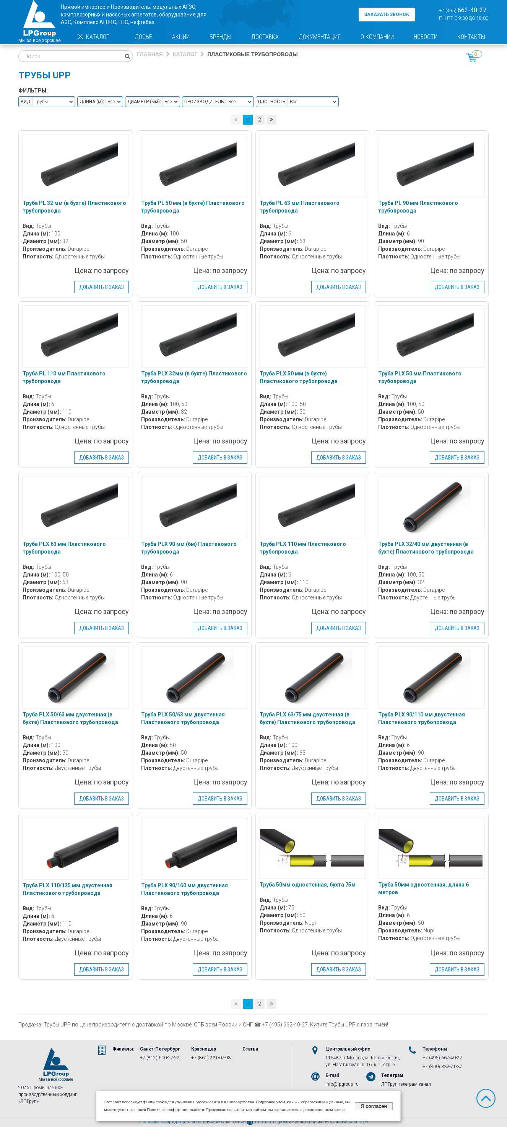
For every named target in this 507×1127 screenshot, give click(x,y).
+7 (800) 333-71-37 (442, 1066)
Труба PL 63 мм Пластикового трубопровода (300, 207)
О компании (377, 37)
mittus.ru (260, 1121)
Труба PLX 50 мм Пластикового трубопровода (419, 377)
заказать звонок (386, 14)
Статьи (250, 1049)
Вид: (26, 101)
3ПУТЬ (360, 1121)
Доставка (265, 37)
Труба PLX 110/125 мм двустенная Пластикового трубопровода (67, 889)
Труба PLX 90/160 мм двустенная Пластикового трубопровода (184, 889)
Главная (150, 54)
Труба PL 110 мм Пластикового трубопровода (64, 377)
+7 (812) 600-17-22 (160, 1057)
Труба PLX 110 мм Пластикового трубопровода (303, 548)
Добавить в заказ (101, 287)
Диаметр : (144, 101)
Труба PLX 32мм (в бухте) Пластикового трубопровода (194, 377)
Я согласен (374, 1106)
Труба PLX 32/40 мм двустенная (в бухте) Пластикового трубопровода (426, 548)
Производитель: (204, 101)
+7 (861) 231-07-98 (211, 1057)
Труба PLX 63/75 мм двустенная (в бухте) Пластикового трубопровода (307, 718)
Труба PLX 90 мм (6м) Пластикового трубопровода (189, 548)
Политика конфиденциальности (172, 1121)
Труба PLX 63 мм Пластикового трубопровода (64, 548)
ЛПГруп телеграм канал (406, 1084)
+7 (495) (462, 10)
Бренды (220, 37)
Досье (143, 37)
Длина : (92, 101)
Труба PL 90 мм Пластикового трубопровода (418, 207)
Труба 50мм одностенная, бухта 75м (308, 885)
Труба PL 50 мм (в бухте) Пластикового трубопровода (193, 207)
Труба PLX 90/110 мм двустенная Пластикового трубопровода (421, 718)
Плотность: (272, 101)
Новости (425, 37)
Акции (181, 37)
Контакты (471, 37)
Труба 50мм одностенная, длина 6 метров (423, 888)
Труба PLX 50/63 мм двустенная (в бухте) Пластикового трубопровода (70, 718)
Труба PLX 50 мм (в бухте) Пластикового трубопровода (299, 377)
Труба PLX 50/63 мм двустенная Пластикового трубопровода (183, 718)
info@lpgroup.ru (342, 1084)
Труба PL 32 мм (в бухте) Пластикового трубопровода (74, 207)
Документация (320, 37)
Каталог (92, 37)
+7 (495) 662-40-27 (442, 1057)
